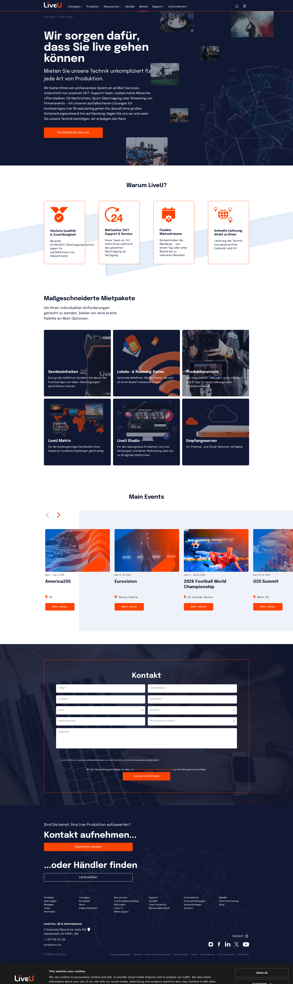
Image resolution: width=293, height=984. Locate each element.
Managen (49, 905)
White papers (121, 912)
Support (153, 898)
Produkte (49, 898)
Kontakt (153, 901)
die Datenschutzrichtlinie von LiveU (154, 770)
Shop (222, 905)
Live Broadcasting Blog (126, 901)
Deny (261, 974)
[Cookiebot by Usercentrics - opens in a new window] (24, 977)
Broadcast (84, 901)
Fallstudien (120, 905)
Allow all (262, 953)
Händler (223, 898)
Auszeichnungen (193, 905)
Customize (262, 964)
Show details (57, 976)
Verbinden (49, 912)
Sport (82, 905)
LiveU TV (118, 908)
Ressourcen (120, 898)
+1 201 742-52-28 (54, 939)
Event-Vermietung (228, 901)
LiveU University (157, 905)
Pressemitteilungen (194, 901)
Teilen (47, 908)
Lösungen (84, 898)
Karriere (188, 908)
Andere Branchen (88, 908)
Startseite (49, 17)
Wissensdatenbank (159, 908)
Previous (48, 515)
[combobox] (100, 710)
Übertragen (50, 901)
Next (57, 515)
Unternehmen (191, 898)
